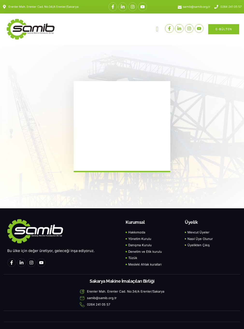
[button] (157, 29)
